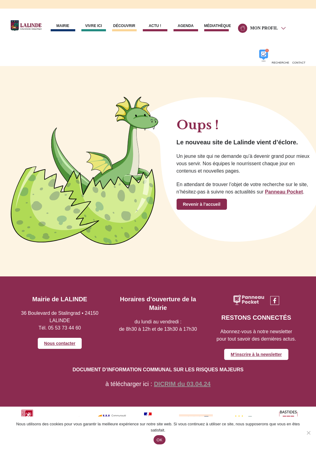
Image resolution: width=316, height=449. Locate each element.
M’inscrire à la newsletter (256, 354)
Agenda (185, 26)
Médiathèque (216, 26)
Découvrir (124, 26)
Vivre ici (93, 26)
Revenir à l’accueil (201, 204)
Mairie (63, 26)
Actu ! (155, 26)
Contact (299, 62)
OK (159, 440)
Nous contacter (60, 343)
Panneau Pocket (284, 191)
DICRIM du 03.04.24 (182, 384)
